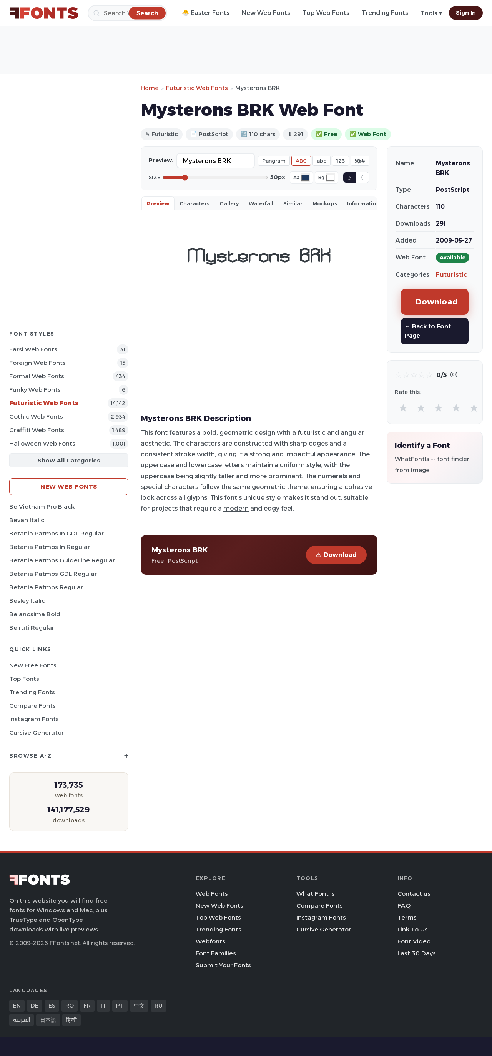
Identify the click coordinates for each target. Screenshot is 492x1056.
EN (17, 1005)
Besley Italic (27, 600)
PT (120, 1005)
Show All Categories (69, 460)
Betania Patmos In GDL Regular (56, 533)
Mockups (324, 203)
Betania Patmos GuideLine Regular (62, 560)
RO (69, 1005)
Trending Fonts (385, 13)
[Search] (127, 13)
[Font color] (305, 177)
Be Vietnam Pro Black (42, 506)
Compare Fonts (32, 705)
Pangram (274, 161)
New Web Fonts (266, 13)
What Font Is (315, 893)
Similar (293, 203)
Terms (407, 917)
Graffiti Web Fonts (36, 430)
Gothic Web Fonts (36, 416)
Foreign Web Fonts (37, 362)
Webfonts (210, 941)
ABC (301, 161)
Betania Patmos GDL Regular (53, 573)
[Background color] (330, 177)
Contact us (413, 893)
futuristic (312, 432)
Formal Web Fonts (36, 376)
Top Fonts (24, 678)
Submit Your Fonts (223, 965)
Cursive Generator (36, 732)
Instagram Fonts (34, 719)
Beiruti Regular (31, 627)
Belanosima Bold (34, 614)
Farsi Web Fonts (33, 349)
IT (103, 1005)
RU (159, 1005)
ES (51, 1005)
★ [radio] (403, 407)
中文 (139, 1005)
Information (363, 203)
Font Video (413, 941)
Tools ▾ (431, 13)
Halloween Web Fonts (42, 443)
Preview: (161, 160)
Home (150, 87)
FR (87, 1005)
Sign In (466, 12)
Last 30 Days (416, 953)
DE (34, 1005)
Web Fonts (212, 893)
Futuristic (451, 274)
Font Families (216, 953)
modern (236, 508)
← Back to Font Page (428, 331)
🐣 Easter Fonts (205, 13)
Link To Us (412, 929)
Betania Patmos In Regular (49, 546)
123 (340, 161)
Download (336, 555)
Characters (194, 203)
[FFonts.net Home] (43, 13)
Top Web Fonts (326, 13)
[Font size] (215, 178)
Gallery (229, 203)
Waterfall (261, 203)
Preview (158, 203)
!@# (360, 161)
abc (321, 161)
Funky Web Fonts (35, 389)
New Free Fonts (33, 665)
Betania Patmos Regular (46, 587)
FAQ (404, 905)
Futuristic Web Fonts (43, 403)
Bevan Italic (26, 520)
